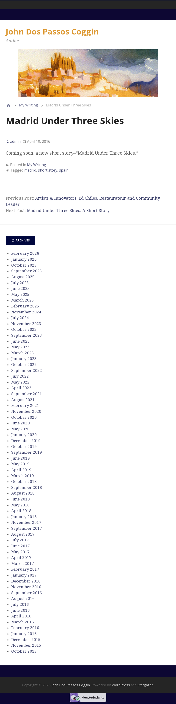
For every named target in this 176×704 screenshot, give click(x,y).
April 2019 (21, 470)
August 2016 (23, 598)
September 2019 (26, 452)
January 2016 (24, 633)
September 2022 (26, 370)
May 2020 (20, 429)
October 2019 (24, 446)
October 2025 (24, 265)
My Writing (28, 105)
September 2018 (26, 487)
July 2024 (20, 317)
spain (64, 170)
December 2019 (26, 440)
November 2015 (26, 645)
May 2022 (20, 382)
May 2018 (20, 505)
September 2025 (26, 271)
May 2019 (20, 464)
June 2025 (20, 288)
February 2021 (25, 405)
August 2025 (23, 277)
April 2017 (21, 557)
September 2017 (26, 528)
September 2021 (26, 394)
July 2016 (20, 604)
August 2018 (23, 493)
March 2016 (22, 622)
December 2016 (26, 581)
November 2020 (26, 411)
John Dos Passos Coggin (52, 31)
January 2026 (24, 259)
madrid (30, 170)
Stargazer (145, 685)
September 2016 (26, 592)
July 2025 (20, 283)
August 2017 (23, 534)
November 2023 (26, 323)
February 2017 (25, 569)
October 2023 (24, 329)
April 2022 (21, 388)
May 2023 (20, 347)
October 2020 (24, 417)
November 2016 (26, 587)
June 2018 (20, 499)
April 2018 (21, 510)
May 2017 (20, 552)
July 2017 (20, 540)
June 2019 (20, 458)
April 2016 (21, 616)
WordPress (121, 685)
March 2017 (22, 563)
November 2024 (26, 312)
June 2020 (20, 423)
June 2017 (20, 546)
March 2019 (22, 476)
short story (47, 170)
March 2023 (22, 353)
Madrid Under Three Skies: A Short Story (68, 210)
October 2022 (24, 364)
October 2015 (24, 651)
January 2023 (24, 358)
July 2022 (20, 376)
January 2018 (24, 516)
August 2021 (23, 399)
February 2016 (25, 627)
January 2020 (24, 434)
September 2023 (26, 335)
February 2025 (25, 306)
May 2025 (20, 294)
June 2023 (20, 341)
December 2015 (26, 639)
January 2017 (24, 575)
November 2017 (26, 522)
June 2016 (20, 610)
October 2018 (24, 481)
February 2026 (25, 253)
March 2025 (22, 300)
